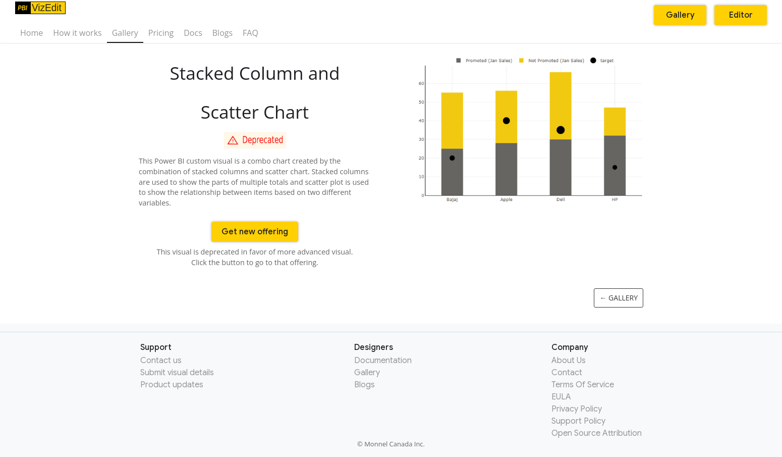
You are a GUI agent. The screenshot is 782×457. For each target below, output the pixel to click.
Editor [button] (741, 15)
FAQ (250, 32)
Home (31, 32)
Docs (193, 32)
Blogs (222, 32)
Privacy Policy (576, 409)
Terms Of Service (582, 385)
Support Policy (578, 421)
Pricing (161, 32)
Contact (566, 373)
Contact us (161, 361)
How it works (77, 32)
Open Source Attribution (596, 433)
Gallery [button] (680, 15)
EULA (561, 397)
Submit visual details (177, 373)
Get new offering (254, 232)
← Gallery (618, 297)
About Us (568, 361)
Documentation (383, 361)
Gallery (125, 32)
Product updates (171, 385)
